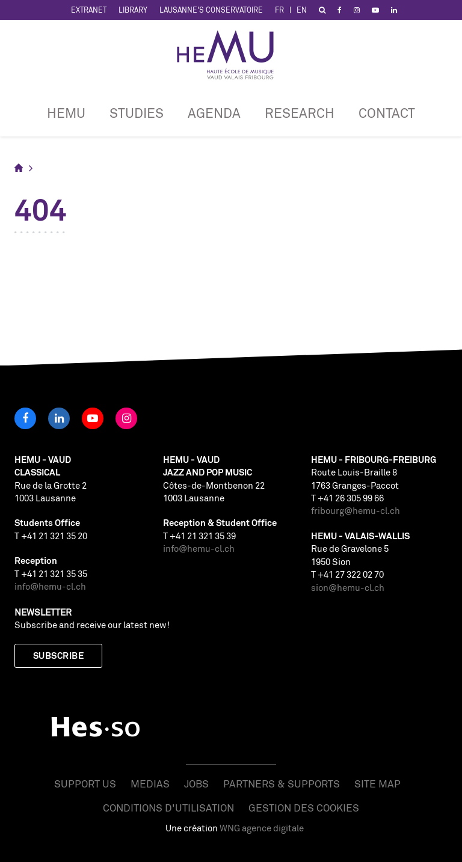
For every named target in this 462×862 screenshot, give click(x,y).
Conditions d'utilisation (168, 807)
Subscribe (58, 655)
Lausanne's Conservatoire (211, 9)
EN (302, 10)
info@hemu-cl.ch (50, 586)
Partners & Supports (281, 783)
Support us (85, 783)
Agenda (214, 113)
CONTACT (387, 113)
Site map (377, 783)
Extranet (88, 9)
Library (133, 9)
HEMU (66, 113)
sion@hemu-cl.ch (347, 587)
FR (279, 10)
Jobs (196, 783)
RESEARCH (299, 113)
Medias (150, 783)
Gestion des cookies (303, 807)
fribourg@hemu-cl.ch (355, 510)
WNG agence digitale (262, 828)
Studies (136, 113)
